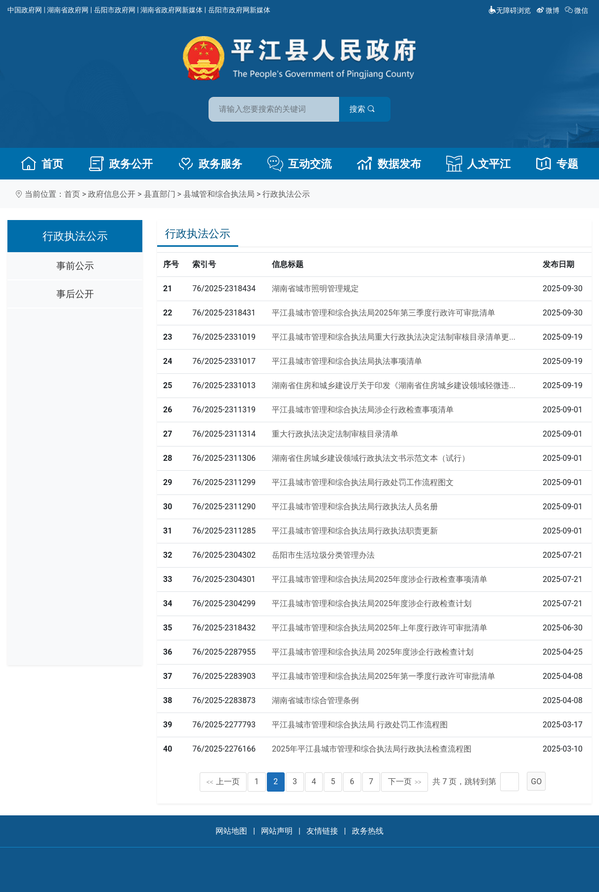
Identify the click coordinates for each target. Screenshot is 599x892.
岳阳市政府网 (114, 10)
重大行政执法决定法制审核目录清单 (335, 434)
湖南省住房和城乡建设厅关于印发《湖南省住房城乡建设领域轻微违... (393, 385)
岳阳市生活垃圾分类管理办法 (323, 555)
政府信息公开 (111, 194)
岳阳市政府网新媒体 (239, 10)
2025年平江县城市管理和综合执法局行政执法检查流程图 (371, 749)
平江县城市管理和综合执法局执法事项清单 (347, 361)
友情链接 (322, 831)
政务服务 (210, 164)
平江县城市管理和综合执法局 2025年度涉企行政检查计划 (372, 652)
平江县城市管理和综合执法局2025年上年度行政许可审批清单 (379, 627)
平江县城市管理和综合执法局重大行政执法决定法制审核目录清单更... (393, 337)
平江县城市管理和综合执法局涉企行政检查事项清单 (363, 409)
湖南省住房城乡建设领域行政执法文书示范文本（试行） (371, 458)
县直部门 (159, 194)
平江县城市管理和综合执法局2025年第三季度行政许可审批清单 (383, 312)
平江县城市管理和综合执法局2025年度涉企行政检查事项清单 (379, 579)
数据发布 (389, 164)
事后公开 (75, 294)
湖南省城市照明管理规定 (315, 288)
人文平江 (478, 164)
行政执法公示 (286, 194)
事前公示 (75, 265)
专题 (557, 164)
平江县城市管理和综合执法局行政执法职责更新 (355, 530)
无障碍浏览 (509, 10)
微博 (548, 10)
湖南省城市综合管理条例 (315, 700)
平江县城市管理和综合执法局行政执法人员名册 (355, 506)
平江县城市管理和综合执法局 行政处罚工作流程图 (360, 724)
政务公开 (120, 164)
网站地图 (231, 831)
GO (536, 781)
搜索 (370, 108)
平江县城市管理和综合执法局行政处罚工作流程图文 (363, 482)
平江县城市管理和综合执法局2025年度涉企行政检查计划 (371, 603)
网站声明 (277, 831)
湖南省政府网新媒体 (171, 10)
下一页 (405, 781)
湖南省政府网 (67, 10)
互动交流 (299, 164)
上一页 (223, 781)
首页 (42, 164)
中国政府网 (24, 10)
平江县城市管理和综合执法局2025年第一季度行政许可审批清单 (383, 676)
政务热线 (368, 831)
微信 (577, 10)
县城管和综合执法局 (219, 194)
